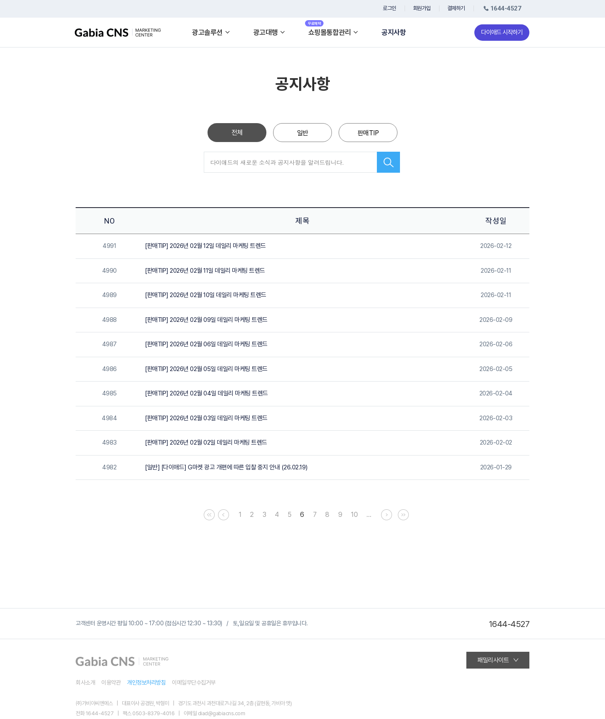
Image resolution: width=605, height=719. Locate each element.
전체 (237, 133)
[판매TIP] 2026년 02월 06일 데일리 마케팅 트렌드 (206, 344)
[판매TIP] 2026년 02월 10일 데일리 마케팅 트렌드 (205, 295)
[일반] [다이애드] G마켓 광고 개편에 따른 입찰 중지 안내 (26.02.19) (226, 467)
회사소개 (85, 682)
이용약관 (111, 682)
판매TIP (368, 133)
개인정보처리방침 (146, 682)
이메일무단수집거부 (194, 682)
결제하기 (456, 8)
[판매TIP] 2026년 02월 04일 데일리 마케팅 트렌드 (206, 393)
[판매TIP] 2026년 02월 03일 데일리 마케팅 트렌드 (206, 418)
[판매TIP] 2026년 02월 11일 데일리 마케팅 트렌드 (205, 270)
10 (354, 515)
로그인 (389, 8)
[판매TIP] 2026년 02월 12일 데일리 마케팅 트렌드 (205, 246)
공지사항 (393, 32)
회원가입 (422, 8)
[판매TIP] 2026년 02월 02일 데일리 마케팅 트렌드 (206, 442)
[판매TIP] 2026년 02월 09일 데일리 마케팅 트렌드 (206, 320)
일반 (302, 133)
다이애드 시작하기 (502, 32)
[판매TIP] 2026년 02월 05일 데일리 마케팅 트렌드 (206, 369)
